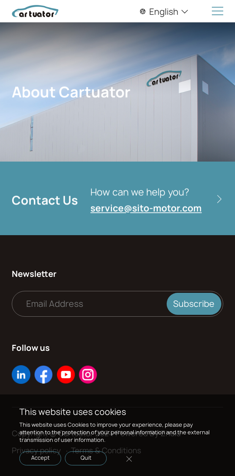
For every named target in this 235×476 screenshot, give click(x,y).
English (164, 11)
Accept (40, 457)
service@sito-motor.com (146, 210)
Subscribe (193, 303)
